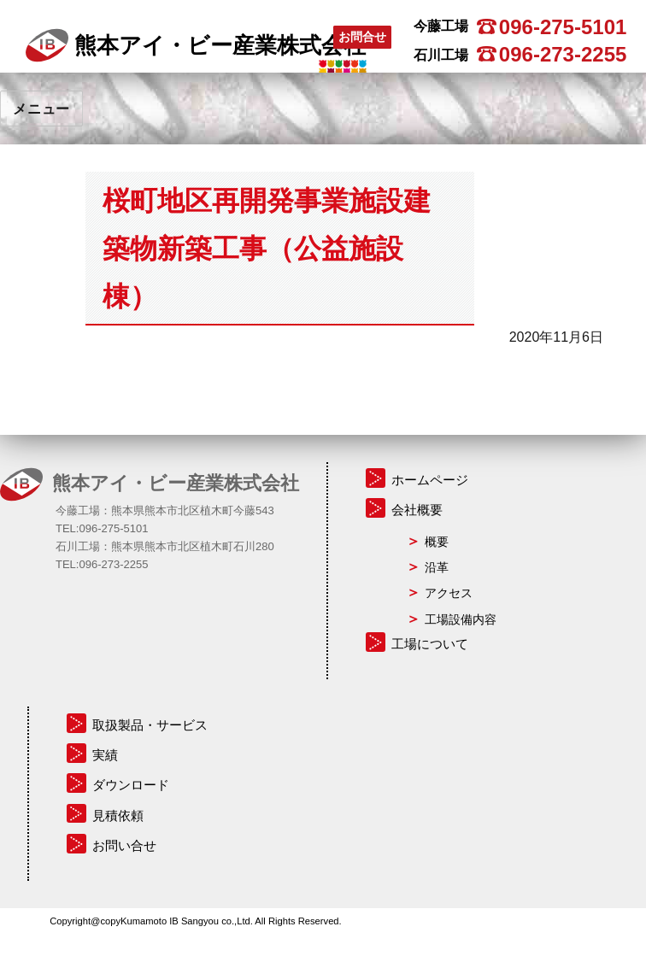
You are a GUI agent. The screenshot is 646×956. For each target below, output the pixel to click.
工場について (429, 643)
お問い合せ (124, 845)
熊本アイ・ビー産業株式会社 (196, 45)
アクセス (449, 593)
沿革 (437, 567)
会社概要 (417, 509)
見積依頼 (118, 815)
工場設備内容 (460, 619)
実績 (105, 755)
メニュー (41, 109)
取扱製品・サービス (150, 725)
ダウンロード (130, 784)
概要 (437, 541)
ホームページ (429, 479)
